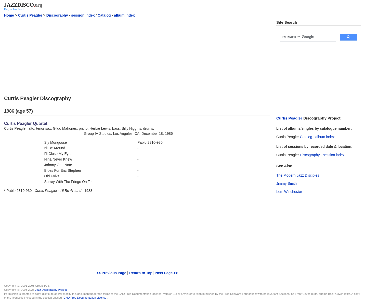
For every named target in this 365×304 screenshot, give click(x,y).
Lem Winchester (289, 192)
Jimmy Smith (286, 183)
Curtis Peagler (30, 15)
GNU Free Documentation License (84, 297)
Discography (57, 15)
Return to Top (140, 273)
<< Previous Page (111, 273)
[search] (307, 37)
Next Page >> (166, 273)
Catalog (104, 15)
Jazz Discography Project (51, 289)
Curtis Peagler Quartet (25, 123)
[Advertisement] (137, 55)
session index (83, 15)
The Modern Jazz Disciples (297, 175)
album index (124, 15)
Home (9, 15)
